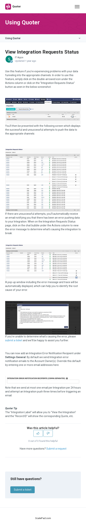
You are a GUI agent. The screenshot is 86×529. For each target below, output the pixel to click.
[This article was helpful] (38, 433)
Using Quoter (13, 38)
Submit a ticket (22, 489)
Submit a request (56, 448)
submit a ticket (13, 340)
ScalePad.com (43, 518)
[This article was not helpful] (48, 433)
